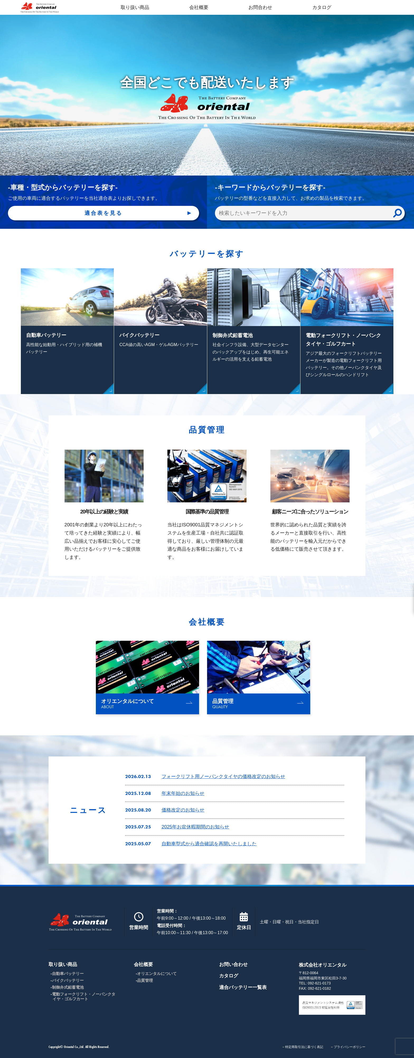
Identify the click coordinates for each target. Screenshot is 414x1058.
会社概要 (198, 7)
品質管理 (145, 980)
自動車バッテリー (68, 973)
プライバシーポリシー (349, 1047)
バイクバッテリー (68, 980)
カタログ (321, 7)
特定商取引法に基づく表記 (304, 1047)
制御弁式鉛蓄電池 (68, 987)
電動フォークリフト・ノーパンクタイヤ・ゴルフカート (83, 996)
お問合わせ (260, 7)
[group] (147, 677)
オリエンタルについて (157, 973)
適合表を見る (103, 213)
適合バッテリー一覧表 (243, 987)
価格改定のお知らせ (183, 810)
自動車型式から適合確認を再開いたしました (209, 843)
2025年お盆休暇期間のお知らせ (195, 826)
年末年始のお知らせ (183, 793)
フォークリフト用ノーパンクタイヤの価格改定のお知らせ (223, 776)
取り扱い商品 (135, 7)
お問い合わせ (233, 964)
